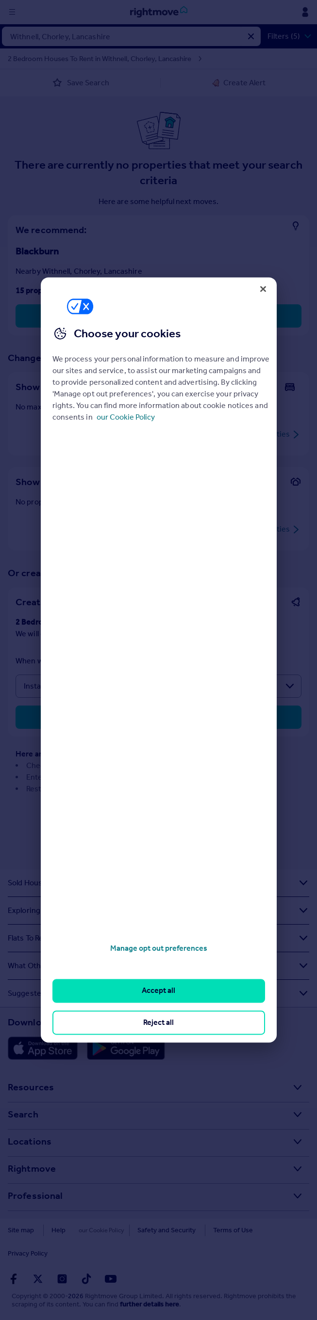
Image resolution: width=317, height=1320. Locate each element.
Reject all (158, 1022)
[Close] (263, 288)
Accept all (158, 990)
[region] (159, 659)
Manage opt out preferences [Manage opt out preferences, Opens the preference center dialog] (158, 948)
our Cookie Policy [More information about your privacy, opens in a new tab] (126, 417)
